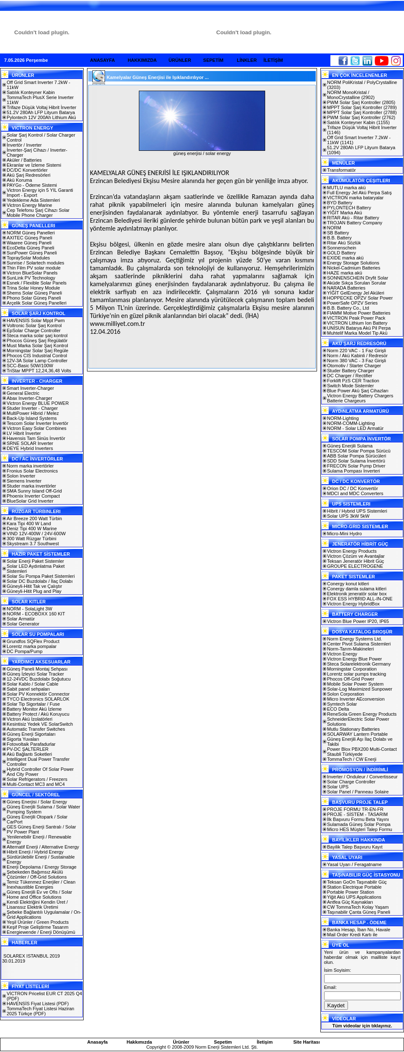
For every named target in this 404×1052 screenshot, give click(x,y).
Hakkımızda (139, 1041)
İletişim (265, 1041)
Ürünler (181, 1041)
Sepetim (223, 1041)
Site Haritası (306, 1041)
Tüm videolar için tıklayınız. (362, 1025)
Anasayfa (97, 1041)
